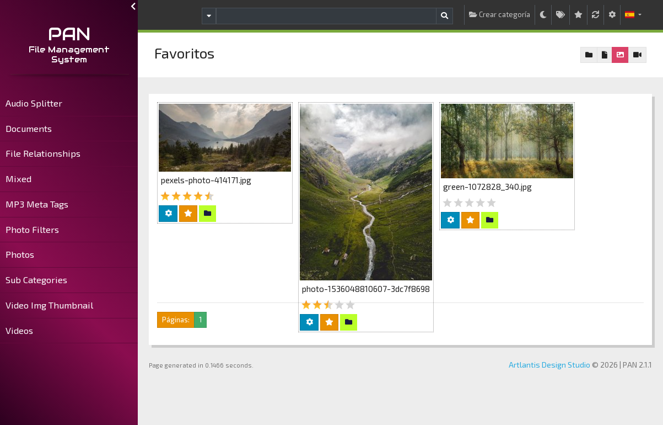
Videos (19, 330)
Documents (29, 128)
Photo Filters (32, 229)
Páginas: (176, 319)
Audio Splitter (34, 103)
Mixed (18, 178)
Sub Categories (36, 279)
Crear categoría (499, 14)
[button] (633, 15)
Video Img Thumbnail (49, 305)
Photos (20, 254)
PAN (69, 34)
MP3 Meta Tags (37, 204)
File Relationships (43, 153)
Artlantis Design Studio (549, 364)
